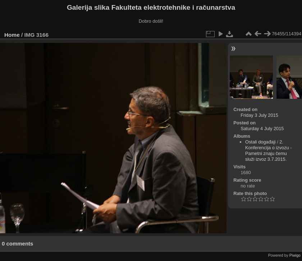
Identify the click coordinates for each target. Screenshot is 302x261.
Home (12, 35)
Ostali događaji (260, 142)
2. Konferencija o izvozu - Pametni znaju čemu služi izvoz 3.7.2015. (268, 150)
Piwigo (295, 255)
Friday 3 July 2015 (259, 115)
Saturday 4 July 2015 (262, 128)
